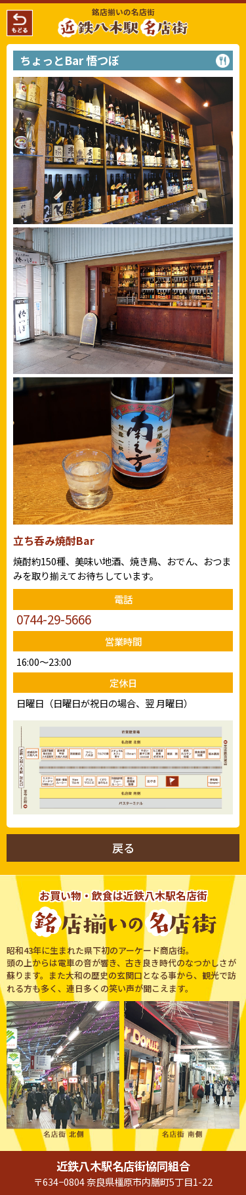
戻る (123, 847)
